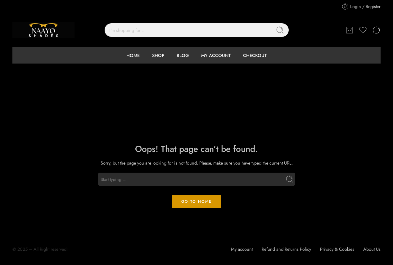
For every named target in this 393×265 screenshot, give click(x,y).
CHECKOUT (255, 55)
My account (242, 249)
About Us (372, 249)
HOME (133, 55)
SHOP (158, 55)
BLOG (183, 55)
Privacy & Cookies (337, 249)
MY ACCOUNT (216, 55)
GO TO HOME (196, 201)
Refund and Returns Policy (286, 249)
